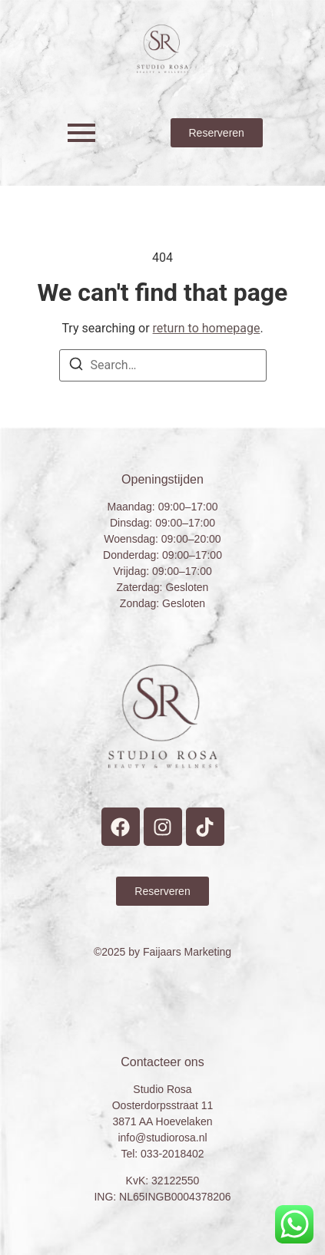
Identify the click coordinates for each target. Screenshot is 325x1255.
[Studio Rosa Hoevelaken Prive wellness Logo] (162, 48)
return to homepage (206, 328)
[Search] (76, 366)
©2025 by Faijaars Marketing (162, 952)
